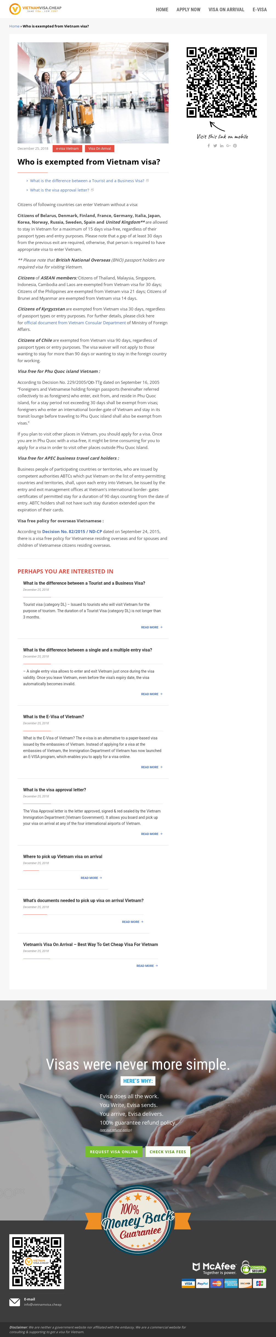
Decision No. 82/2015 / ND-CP (72, 531)
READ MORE (149, 627)
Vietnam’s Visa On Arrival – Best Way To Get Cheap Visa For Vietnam (90, 944)
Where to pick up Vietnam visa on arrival (63, 856)
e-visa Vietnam (67, 148)
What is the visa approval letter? (57, 190)
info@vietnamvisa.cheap (42, 1304)
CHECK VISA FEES (168, 1151)
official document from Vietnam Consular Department (75, 323)
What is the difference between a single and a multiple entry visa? (87, 650)
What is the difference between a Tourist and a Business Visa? (84, 180)
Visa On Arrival (100, 148)
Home (14, 26)
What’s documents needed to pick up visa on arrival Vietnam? (83, 900)
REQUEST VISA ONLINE (114, 1151)
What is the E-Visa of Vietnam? (53, 716)
